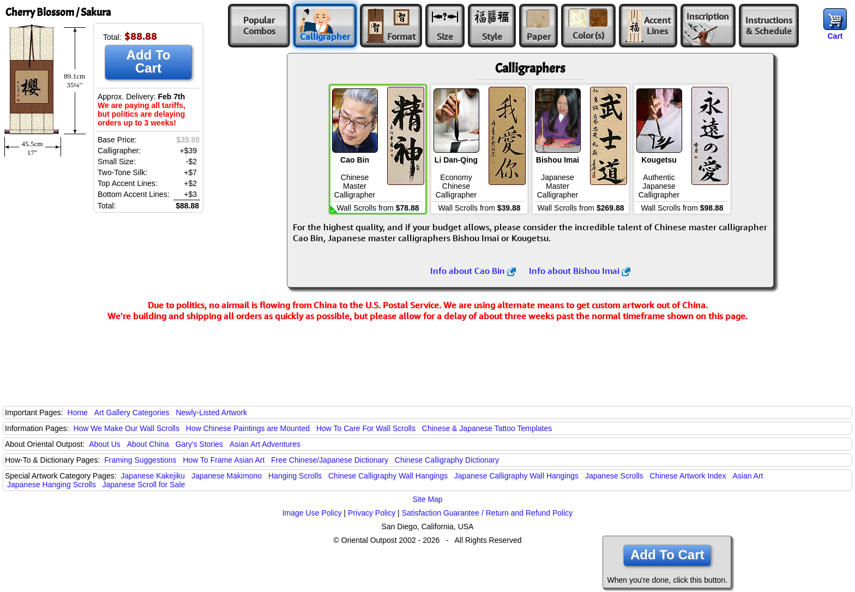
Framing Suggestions (140, 460)
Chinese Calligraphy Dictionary (447, 460)
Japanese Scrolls (614, 475)
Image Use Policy (312, 513)
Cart (834, 36)
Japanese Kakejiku (153, 475)
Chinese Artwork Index (688, 475)
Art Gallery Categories (132, 412)
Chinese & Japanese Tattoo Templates (487, 428)
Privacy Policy (371, 513)
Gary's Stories (199, 444)
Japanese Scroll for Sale (144, 484)
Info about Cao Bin (473, 270)
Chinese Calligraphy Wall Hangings (388, 475)
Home (78, 412)
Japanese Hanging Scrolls (51, 484)
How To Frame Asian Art (223, 460)
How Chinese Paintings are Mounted (248, 428)
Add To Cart (149, 61)
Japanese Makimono (226, 475)
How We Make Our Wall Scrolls (126, 428)
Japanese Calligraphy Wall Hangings (516, 475)
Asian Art (747, 475)
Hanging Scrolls (295, 475)
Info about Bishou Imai (579, 270)
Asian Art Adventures (265, 444)
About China (148, 444)
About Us (105, 444)
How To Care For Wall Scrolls (366, 428)
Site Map (427, 499)
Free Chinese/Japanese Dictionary (329, 460)
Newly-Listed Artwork (211, 412)
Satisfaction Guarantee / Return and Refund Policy (487, 513)
